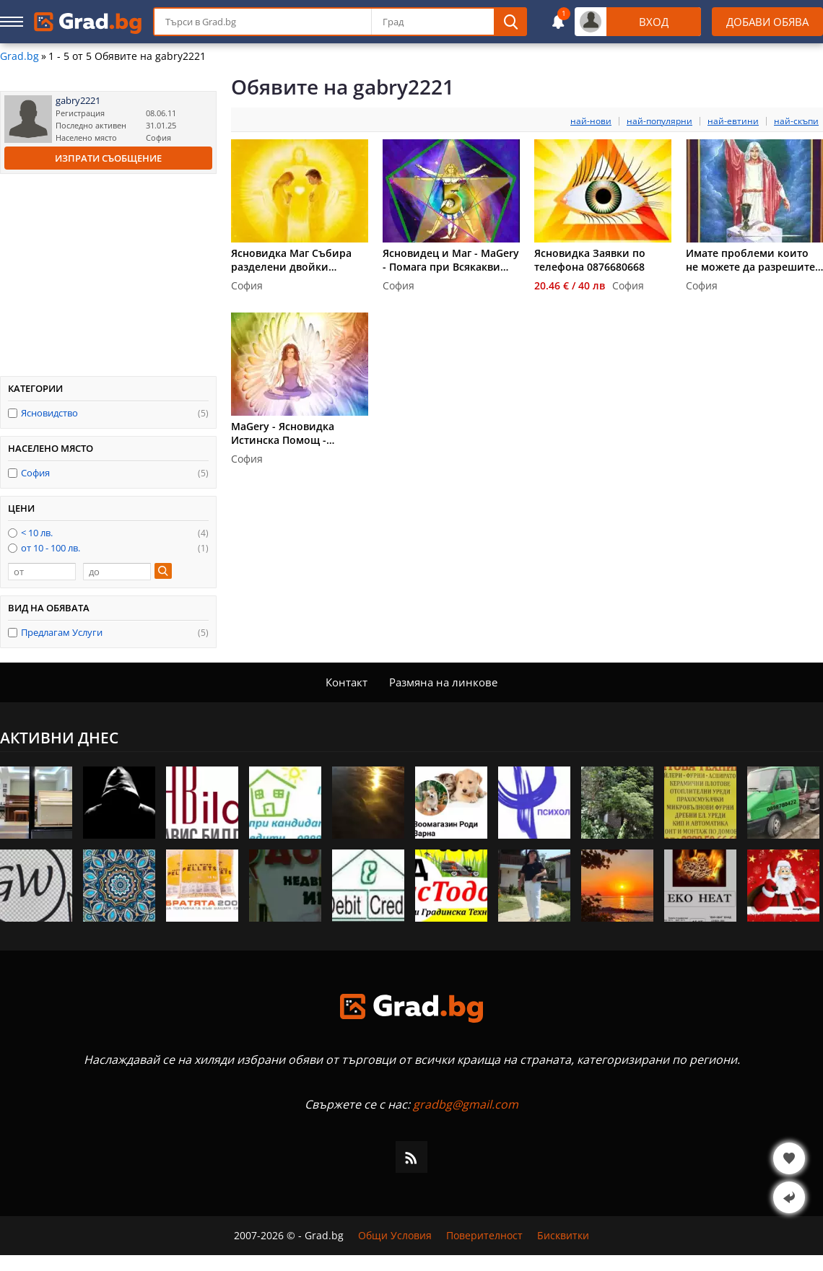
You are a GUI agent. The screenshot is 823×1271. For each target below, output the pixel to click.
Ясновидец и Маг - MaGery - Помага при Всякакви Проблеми (451, 260)
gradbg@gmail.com (465, 1104)
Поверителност (484, 1236)
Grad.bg (19, 56)
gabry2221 (78, 100)
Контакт (346, 682)
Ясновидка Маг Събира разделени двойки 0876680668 (291, 260)
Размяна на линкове (443, 682)
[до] (117, 571)
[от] (42, 571)
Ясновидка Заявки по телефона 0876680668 (589, 260)
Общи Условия (395, 1236)
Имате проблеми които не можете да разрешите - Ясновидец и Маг (754, 260)
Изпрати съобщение (108, 158)
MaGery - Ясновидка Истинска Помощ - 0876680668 (282, 433)
